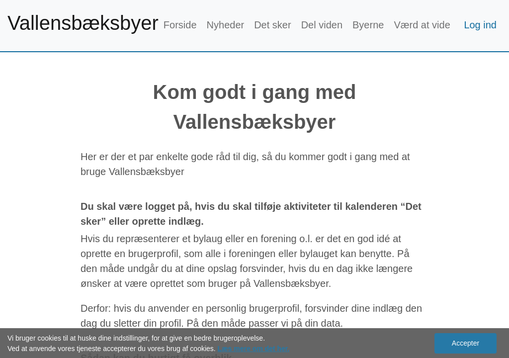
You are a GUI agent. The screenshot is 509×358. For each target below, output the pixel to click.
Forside (180, 24)
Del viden (321, 24)
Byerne (368, 24)
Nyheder (226, 24)
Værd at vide (422, 24)
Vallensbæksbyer (83, 23)
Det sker (272, 24)
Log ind (480, 24)
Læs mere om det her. (254, 349)
